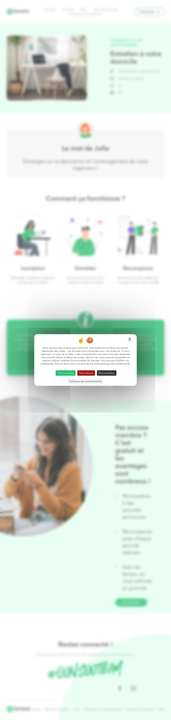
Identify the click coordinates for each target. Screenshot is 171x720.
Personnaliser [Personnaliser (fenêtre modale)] (107, 373)
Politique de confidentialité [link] (85, 381)
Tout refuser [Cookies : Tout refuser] (86, 373)
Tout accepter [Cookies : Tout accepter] (65, 373)
